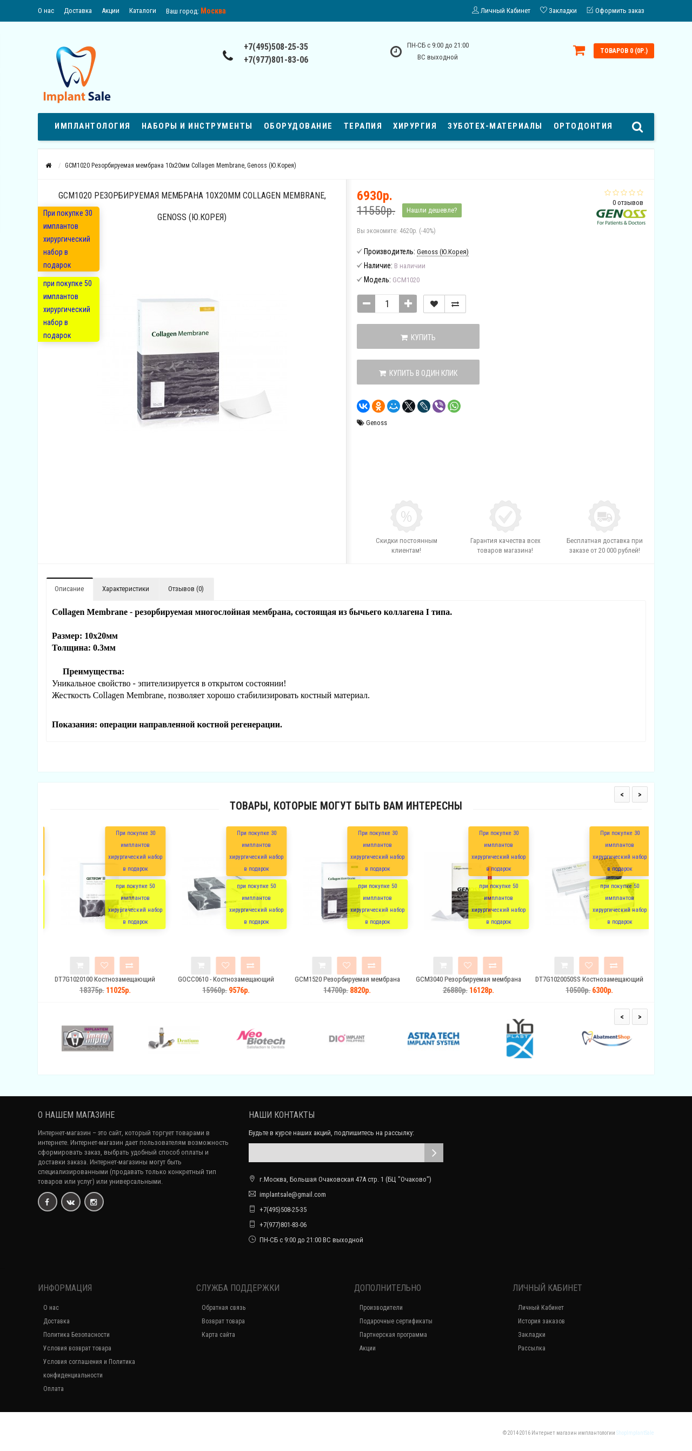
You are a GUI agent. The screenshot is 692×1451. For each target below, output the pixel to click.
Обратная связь (223, 1307)
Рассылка (531, 1348)
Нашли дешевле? (432, 210)
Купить (411, 337)
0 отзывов (628, 202)
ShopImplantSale (635, 1433)
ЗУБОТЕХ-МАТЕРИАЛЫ (495, 126)
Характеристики (125, 589)
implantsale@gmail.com (293, 1194)
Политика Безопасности (76, 1335)
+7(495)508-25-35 (276, 47)
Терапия (363, 126)
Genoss (376, 423)
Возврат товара (223, 1321)
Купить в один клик (411, 373)
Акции (110, 10)
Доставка (78, 10)
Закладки (531, 1335)
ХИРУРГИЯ (415, 126)
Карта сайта (218, 1335)
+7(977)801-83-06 (276, 60)
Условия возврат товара (77, 1348)
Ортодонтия (583, 126)
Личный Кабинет (541, 1307)
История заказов (541, 1321)
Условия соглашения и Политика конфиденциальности (89, 1368)
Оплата (53, 1389)
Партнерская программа (393, 1335)
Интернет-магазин (64, 1133)
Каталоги (142, 10)
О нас (46, 10)
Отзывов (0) (186, 589)
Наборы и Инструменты (197, 126)
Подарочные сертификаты (396, 1321)
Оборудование (298, 126)
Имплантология (93, 126)
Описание (69, 589)
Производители (381, 1307)
